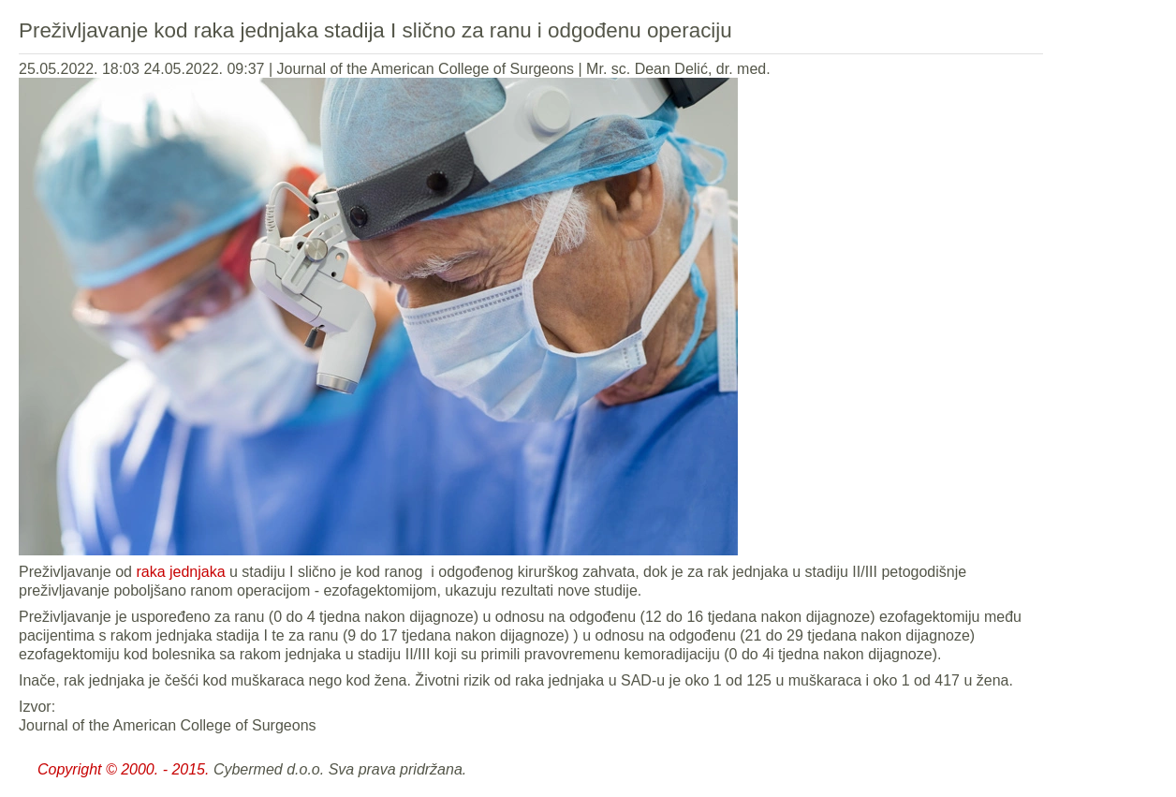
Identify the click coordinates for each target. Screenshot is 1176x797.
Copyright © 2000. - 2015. (123, 769)
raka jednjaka (180, 572)
